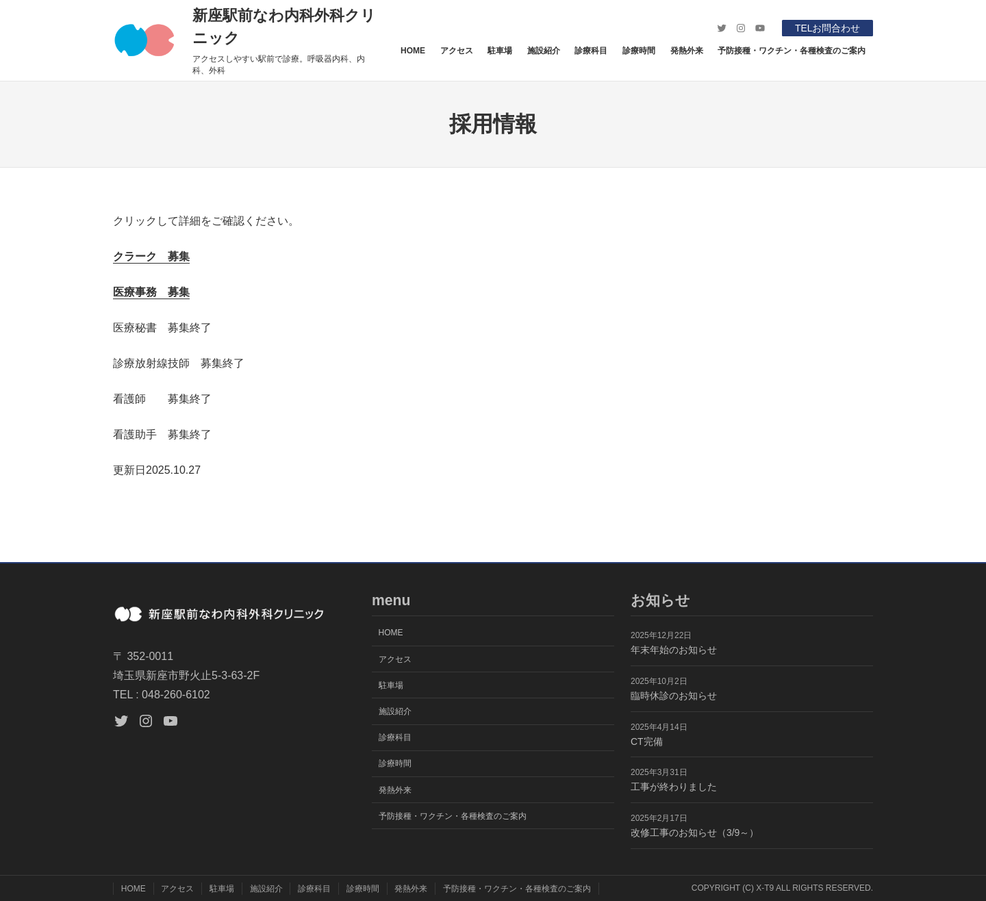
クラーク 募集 (151, 256)
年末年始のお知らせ (674, 649)
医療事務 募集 (151, 292)
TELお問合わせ (828, 28)
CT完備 (647, 741)
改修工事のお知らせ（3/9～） (695, 832)
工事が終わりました (674, 786)
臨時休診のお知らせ (674, 695)
